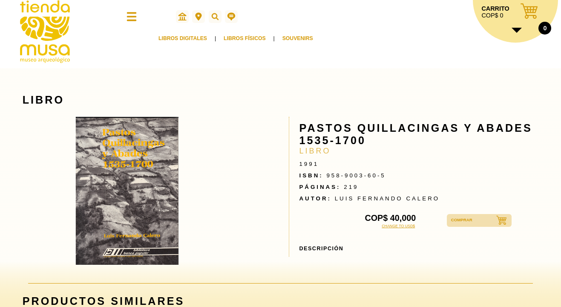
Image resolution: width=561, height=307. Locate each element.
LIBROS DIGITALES (184, 42)
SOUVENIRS (303, 42)
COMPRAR (465, 220)
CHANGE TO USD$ (398, 226)
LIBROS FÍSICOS (248, 42)
